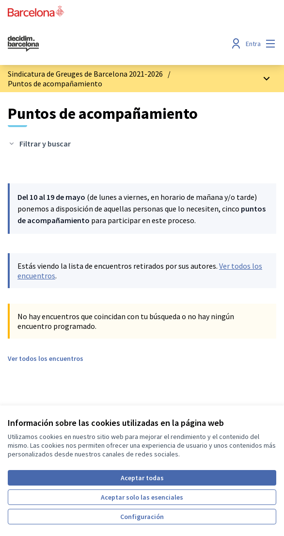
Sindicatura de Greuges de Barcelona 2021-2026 (85, 74)
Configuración (142, 516)
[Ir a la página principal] (107, 43)
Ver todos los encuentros (45, 358)
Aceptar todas (142, 477)
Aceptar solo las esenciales (142, 497)
